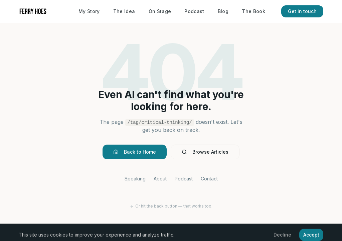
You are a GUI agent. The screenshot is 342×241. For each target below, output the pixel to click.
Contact (209, 178)
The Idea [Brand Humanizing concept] (124, 11)
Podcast (184, 178)
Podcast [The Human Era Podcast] (194, 11)
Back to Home (134, 152)
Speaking (135, 178)
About (160, 178)
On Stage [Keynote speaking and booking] (160, 11)
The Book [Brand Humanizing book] (253, 11)
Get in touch (302, 11)
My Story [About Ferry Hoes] (89, 11)
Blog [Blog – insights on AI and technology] (223, 11)
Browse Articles (205, 152)
